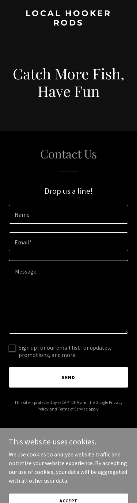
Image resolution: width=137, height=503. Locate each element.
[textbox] (68, 214)
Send (68, 377)
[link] (68, 23)
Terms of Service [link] (73, 409)
